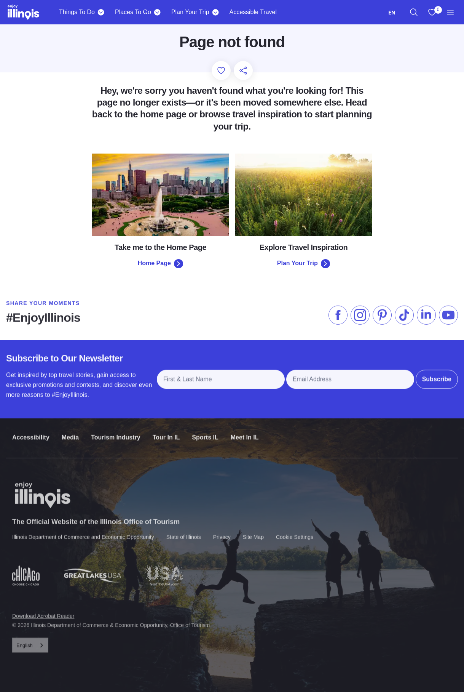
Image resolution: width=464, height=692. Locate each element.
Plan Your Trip (190, 12)
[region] (414, 12)
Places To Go (133, 12)
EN (391, 12)
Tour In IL (166, 430)
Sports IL (205, 430)
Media (70, 430)
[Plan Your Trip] (215, 12)
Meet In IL (245, 430)
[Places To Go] (157, 12)
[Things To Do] (101, 12)
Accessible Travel (253, 12)
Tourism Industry (115, 430)
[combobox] (392, 12)
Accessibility (30, 430)
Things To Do (77, 12)
